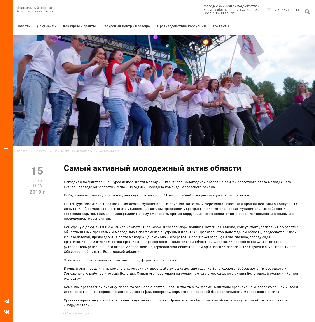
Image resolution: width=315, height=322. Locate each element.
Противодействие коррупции (181, 26)
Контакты (220, 26)
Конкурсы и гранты (79, 26)
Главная (21, 151)
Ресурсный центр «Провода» (126, 26)
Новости (23, 26)
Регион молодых (79, 313)
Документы (46, 26)
